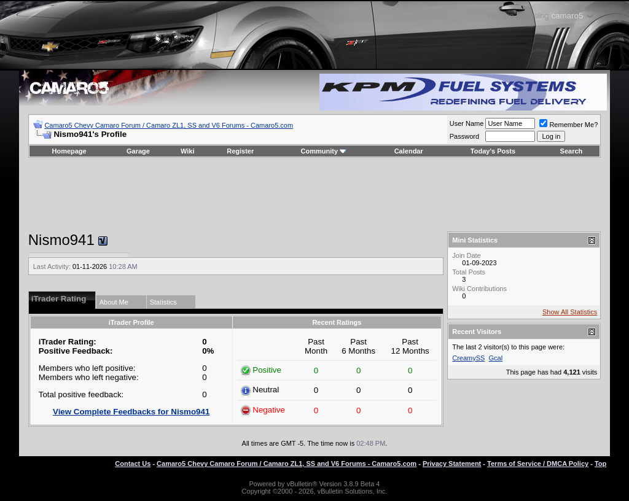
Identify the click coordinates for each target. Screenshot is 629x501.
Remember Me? (568, 124)
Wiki (188, 151)
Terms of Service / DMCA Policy (537, 463)
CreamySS (468, 358)
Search (571, 151)
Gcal (496, 358)
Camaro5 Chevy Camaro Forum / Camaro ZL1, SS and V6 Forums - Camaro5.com (168, 125)
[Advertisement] (314, 194)
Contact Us (132, 463)
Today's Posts (493, 151)
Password (464, 136)
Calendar (408, 151)
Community (324, 151)
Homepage (69, 151)
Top (600, 463)
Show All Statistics (569, 312)
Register (240, 151)
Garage (138, 151)
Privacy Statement (452, 463)
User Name (467, 123)
